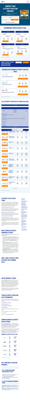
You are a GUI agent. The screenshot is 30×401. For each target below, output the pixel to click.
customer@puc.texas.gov (10, 314)
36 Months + (4, 118)
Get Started (14, 19)
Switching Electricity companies (5, 234)
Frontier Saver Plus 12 (11, 177)
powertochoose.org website (6, 378)
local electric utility (15, 300)
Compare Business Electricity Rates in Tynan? (23, 224)
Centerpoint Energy (4, 302)
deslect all (5, 119)
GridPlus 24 (11, 153)
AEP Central (3, 305)
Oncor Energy (3, 304)
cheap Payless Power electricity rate (8, 371)
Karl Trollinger (8, 13)
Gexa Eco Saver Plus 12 (22, 48)
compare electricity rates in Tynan (12, 388)
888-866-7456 (5, 307)
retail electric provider (13, 239)
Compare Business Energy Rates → (10, 22)
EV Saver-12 (22, 36)
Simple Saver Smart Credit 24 (12, 159)
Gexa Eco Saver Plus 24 (7, 84)
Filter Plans (15, 105)
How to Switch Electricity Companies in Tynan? (24, 212)
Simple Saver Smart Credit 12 (8, 49)
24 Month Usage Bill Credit (7, 76)
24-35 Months (9, 118)
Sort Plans (15, 126)
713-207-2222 (9, 302)
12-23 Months (14, 118)
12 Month (3, 374)
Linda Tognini (15, 13)
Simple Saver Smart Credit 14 (8, 92)
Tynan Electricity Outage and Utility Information (23, 221)
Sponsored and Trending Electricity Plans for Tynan (23, 204)
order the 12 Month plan (7, 376)
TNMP (2, 307)
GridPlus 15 (8, 36)
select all (3, 119)
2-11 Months (19, 118)
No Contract (23, 118)
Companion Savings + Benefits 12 (11, 165)
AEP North (6, 305)
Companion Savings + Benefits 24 (11, 171)
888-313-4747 (7, 304)
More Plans (15, 188)
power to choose (7, 323)
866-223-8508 (10, 305)
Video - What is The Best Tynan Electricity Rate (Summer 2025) (24, 215)
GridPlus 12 (11, 142)
